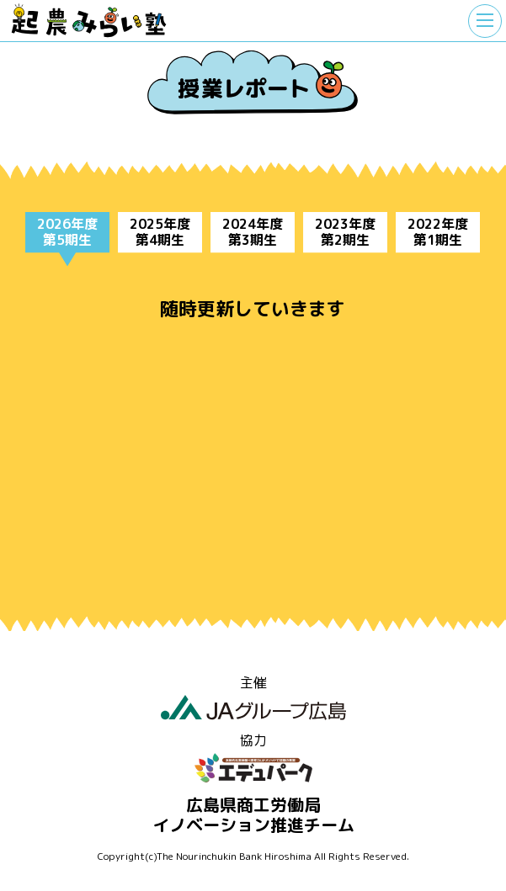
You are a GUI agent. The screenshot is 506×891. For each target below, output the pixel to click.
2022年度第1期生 (437, 232)
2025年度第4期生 (160, 232)
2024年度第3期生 (252, 232)
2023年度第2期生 (345, 232)
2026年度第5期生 (67, 232)
